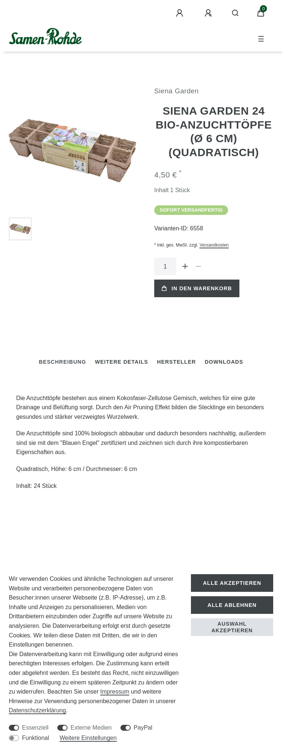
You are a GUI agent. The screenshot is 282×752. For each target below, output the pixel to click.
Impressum (114, 691)
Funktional (35, 738)
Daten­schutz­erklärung (37, 710)
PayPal (143, 727)
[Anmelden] (180, 13)
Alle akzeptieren (232, 583)
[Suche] (235, 13)
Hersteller (176, 362)
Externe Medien (91, 727)
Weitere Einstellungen (87, 738)
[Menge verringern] (198, 266)
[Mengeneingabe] (165, 266)
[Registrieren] (209, 13)
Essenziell (35, 727)
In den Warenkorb (197, 288)
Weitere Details (121, 362)
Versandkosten (213, 245)
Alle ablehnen (232, 605)
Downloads (224, 362)
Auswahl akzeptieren (232, 627)
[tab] (63, 362)
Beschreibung (62, 362)
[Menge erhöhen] (185, 266)
